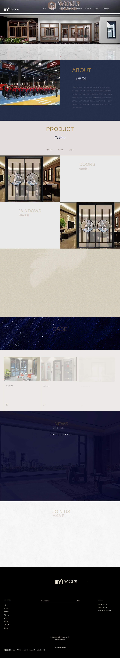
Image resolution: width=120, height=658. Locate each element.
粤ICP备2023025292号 (60, 647)
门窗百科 (97, 8)
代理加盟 (88, 8)
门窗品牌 (12, 650)
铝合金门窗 (32, 650)
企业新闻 (54, 434)
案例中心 (79, 8)
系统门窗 (19, 650)
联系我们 (106, 8)
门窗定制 (25, 650)
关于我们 (52, 8)
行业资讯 (65, 434)
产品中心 (70, 8)
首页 (44, 8)
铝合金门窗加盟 (41, 650)
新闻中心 (61, 8)
